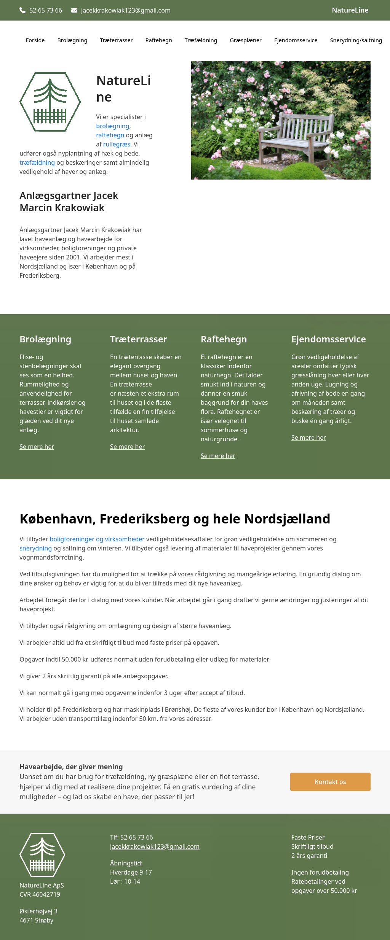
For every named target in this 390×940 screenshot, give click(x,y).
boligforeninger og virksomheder (97, 539)
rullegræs (116, 144)
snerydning (35, 548)
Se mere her (36, 446)
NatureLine (350, 9)
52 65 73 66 (45, 10)
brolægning (112, 126)
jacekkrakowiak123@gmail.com (126, 10)
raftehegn (110, 135)
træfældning (37, 162)
